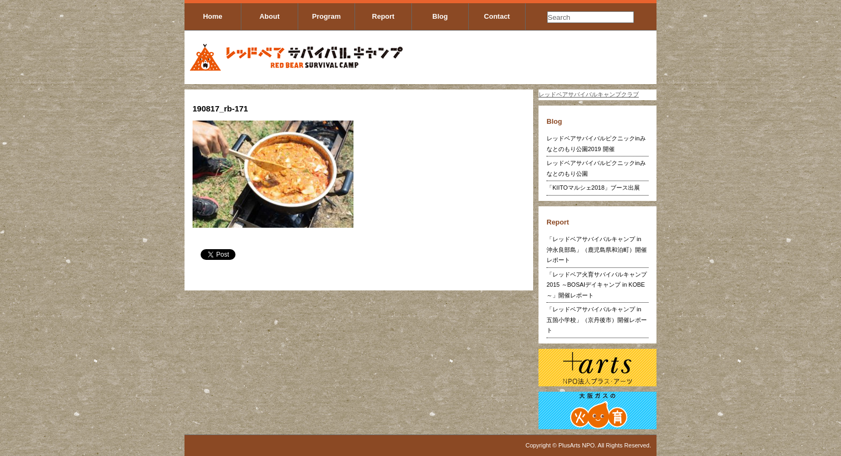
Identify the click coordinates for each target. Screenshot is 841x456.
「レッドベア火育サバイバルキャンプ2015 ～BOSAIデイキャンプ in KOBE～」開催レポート (597, 284)
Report (383, 16)
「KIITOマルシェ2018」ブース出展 (593, 187)
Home (212, 16)
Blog (440, 16)
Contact (497, 16)
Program (326, 16)
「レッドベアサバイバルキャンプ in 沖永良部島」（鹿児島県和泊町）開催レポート (597, 249)
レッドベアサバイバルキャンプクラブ (588, 94)
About (270, 16)
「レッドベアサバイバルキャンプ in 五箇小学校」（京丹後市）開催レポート (597, 319)
